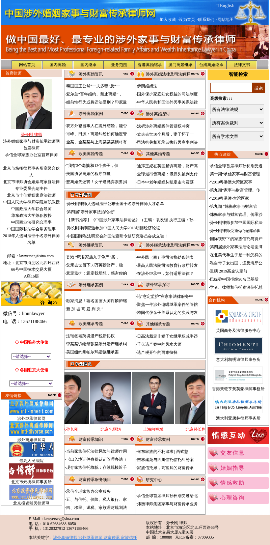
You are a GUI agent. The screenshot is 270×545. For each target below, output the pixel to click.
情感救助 (232, 483)
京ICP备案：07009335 (194, 537)
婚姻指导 (232, 468)
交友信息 (232, 453)
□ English (225, 5)
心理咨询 (232, 497)
